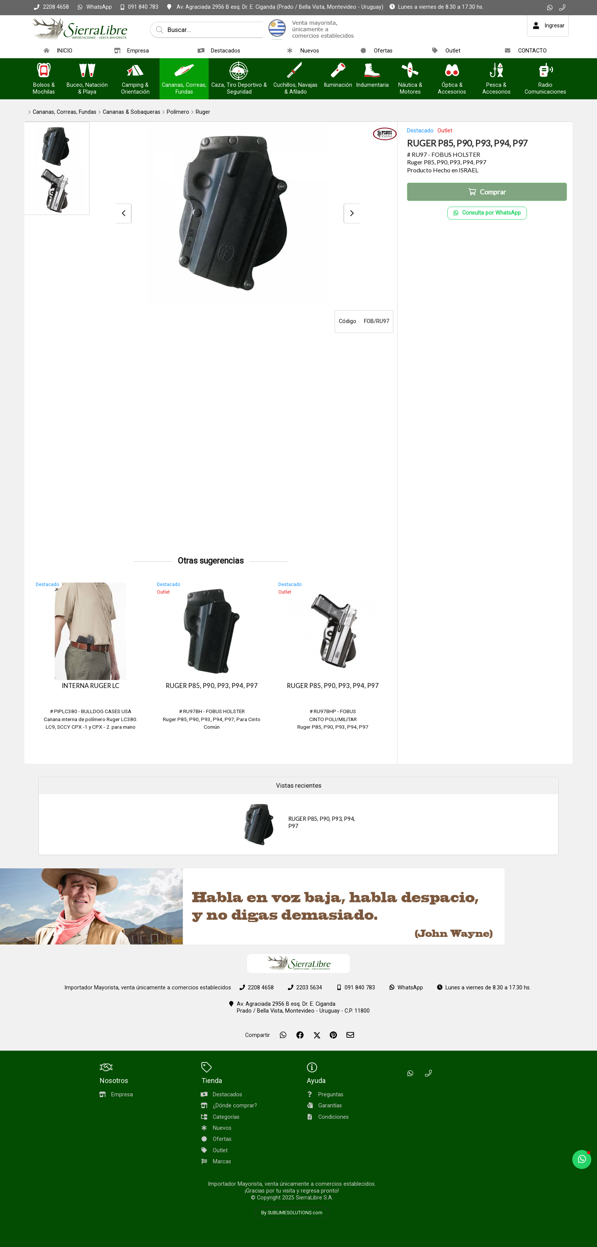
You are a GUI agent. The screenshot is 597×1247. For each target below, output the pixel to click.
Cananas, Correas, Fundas (64, 112)
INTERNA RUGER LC (90, 686)
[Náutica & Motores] (410, 71)
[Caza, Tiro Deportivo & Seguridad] (239, 71)
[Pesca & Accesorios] (496, 71)
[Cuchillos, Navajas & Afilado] (295, 71)
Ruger (203, 112)
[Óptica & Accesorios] (452, 71)
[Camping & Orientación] (135, 71)
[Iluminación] (338, 71)
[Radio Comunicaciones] (545, 71)
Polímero (178, 112)
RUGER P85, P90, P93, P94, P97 (212, 686)
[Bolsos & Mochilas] (43, 71)
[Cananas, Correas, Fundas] (184, 71)
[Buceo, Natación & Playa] (87, 71)
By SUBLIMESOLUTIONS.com (291, 1212)
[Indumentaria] (372, 71)
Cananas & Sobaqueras (131, 112)
